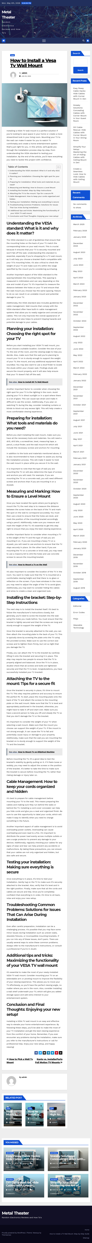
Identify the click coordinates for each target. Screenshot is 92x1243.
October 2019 (79, 572)
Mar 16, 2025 (13, 1190)
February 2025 (80, 230)
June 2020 (78, 517)
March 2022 (78, 368)
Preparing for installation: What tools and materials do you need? (35, 183)
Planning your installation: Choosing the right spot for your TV (34, 177)
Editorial (77, 606)
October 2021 (79, 405)
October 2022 (79, 321)
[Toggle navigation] (44, 41)
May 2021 (77, 439)
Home (87, 1230)
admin (24, 73)
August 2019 (79, 588)
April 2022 (78, 361)
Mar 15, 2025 (57, 1190)
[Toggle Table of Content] (57, 167)
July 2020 (78, 510)
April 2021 (78, 445)
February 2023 (80, 290)
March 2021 (78, 452)
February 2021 (80, 458)
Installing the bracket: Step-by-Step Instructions (30, 190)
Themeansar (6, 1235)
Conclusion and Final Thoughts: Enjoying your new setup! (34, 216)
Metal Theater (15, 1213)
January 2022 (79, 380)
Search (76, 53)
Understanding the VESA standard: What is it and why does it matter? (34, 172)
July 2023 (77, 258)
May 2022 (77, 355)
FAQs (12, 55)
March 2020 (79, 536)
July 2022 (77, 342)
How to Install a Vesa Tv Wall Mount (33, 63)
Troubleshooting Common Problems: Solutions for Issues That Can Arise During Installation (34, 206)
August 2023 (79, 252)
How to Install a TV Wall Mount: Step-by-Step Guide (69, 1234)
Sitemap (86, 1238)
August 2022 (79, 336)
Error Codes (79, 612)
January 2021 (79, 464)
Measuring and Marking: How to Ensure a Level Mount (32, 188)
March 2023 (78, 284)
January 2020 (79, 548)
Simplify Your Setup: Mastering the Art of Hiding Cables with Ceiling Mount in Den (79, 155)
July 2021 (77, 426)
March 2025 (78, 224)
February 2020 (80, 542)
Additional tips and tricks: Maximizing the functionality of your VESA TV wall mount (34, 212)
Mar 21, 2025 (13, 1163)
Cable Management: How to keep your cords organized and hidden (35, 197)
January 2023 (79, 296)
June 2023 (78, 265)
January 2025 (79, 237)
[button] (83, 40)
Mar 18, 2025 (57, 1163)
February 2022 (80, 374)
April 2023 (78, 277)
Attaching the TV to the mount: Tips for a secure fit (31, 193)
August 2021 (79, 420)
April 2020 (78, 529)
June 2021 (78, 433)
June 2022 (78, 349)
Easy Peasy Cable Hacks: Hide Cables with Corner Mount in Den (79, 93)
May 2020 (77, 523)
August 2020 (79, 504)
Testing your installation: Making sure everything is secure (34, 202)
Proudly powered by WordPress (14, 1233)
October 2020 (79, 489)
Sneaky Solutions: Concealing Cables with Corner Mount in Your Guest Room (79, 113)
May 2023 (77, 271)
